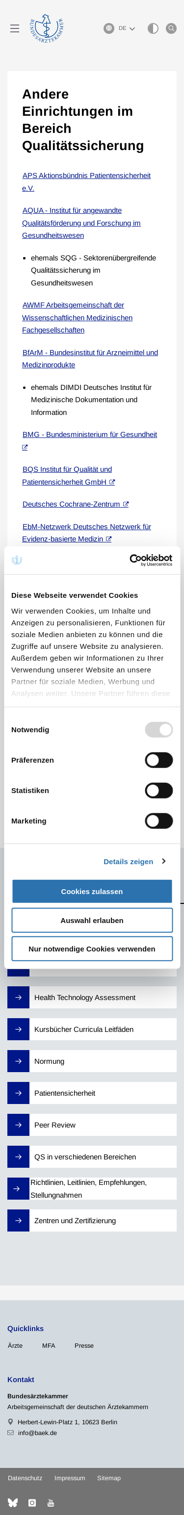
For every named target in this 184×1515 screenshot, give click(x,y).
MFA (48, 1345)
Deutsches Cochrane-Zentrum (71, 504)
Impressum (69, 1478)
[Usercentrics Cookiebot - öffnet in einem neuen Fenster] (131, 560)
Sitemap (109, 1478)
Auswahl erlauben (91, 920)
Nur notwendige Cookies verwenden (91, 949)
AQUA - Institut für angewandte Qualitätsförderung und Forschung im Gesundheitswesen (81, 222)
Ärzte (15, 1345)
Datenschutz (25, 1478)
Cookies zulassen (92, 891)
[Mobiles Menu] (14, 28)
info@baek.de (37, 1433)
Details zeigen (128, 861)
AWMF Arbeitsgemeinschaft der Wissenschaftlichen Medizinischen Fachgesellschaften (77, 317)
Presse (84, 1345)
